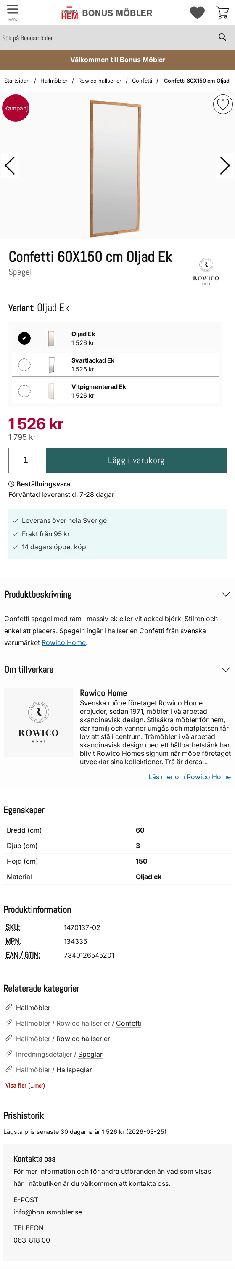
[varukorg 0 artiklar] (222, 12)
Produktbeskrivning (117, 594)
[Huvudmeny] (12, 12)
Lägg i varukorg (136, 460)
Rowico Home (64, 642)
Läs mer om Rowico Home (189, 777)
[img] (223, 104)
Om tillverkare (117, 669)
